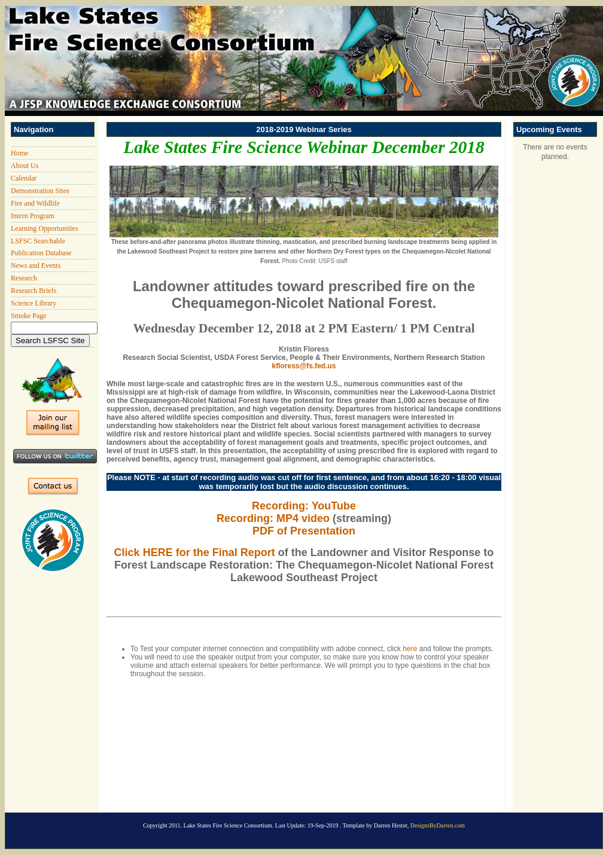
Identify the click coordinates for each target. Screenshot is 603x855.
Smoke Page (29, 316)
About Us (24, 165)
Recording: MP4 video (273, 518)
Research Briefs (33, 290)
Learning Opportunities (44, 228)
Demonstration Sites (40, 191)
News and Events (35, 265)
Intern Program (32, 216)
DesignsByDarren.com (437, 825)
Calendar (23, 178)
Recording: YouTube (304, 506)
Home (19, 153)
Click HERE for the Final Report (194, 552)
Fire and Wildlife (35, 203)
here (410, 649)
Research (24, 278)
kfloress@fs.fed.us (304, 366)
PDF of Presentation (303, 531)
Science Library (33, 303)
